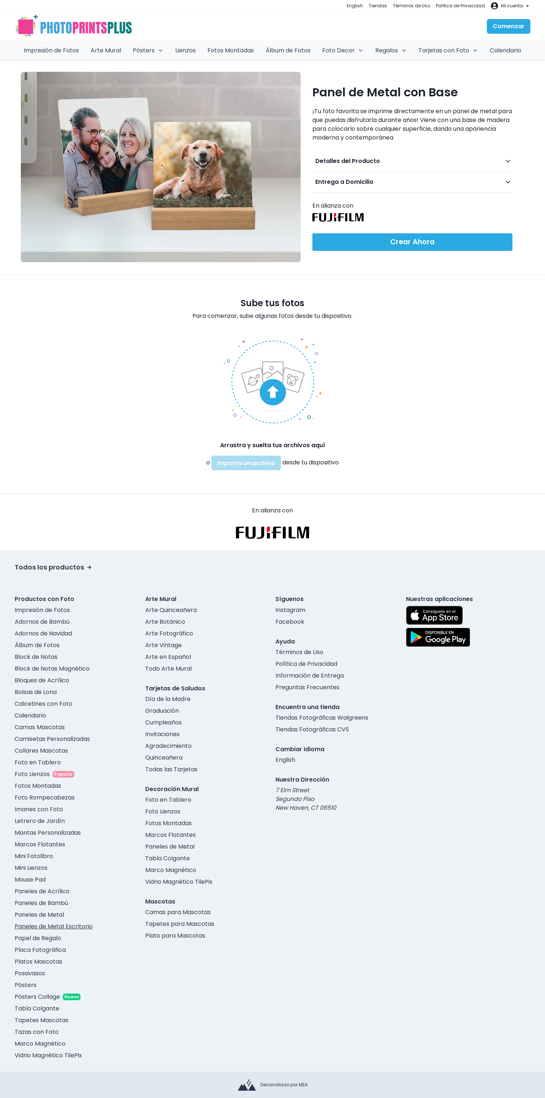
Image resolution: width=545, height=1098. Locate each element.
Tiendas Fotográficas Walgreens (321, 717)
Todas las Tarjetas (171, 769)
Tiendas (378, 6)
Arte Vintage (163, 645)
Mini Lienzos (31, 868)
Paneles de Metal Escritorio (54, 926)
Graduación (162, 710)
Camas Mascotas (40, 727)
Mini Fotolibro (34, 856)
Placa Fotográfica (40, 950)
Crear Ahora (412, 242)
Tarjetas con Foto (448, 50)
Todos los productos (53, 567)
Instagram (290, 610)
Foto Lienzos (32, 774)
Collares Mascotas (41, 750)
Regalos (391, 50)
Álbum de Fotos (288, 50)
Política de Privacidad (460, 6)
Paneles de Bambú (41, 903)
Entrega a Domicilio (344, 182)
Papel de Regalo (38, 938)
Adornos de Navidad (43, 633)
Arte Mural (106, 50)
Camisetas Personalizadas (52, 739)
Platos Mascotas (38, 961)
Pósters (148, 50)
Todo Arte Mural (168, 668)
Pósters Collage (37, 997)
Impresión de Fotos (51, 50)
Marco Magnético (40, 1043)
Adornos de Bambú (42, 621)
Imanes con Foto (39, 809)
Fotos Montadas (230, 50)
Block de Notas (36, 657)
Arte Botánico (165, 621)
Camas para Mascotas (178, 912)
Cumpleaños (163, 722)
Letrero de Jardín (40, 821)
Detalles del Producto (347, 161)
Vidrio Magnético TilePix (48, 1055)
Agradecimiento (168, 746)
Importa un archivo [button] (246, 463)
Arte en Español (168, 657)
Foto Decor (343, 50)
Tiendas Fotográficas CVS (312, 729)
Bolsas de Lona (36, 692)
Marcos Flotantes (40, 844)
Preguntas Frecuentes (307, 687)
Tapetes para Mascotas (179, 924)
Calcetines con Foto (43, 704)
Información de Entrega (309, 675)
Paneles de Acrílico (42, 891)
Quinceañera (164, 757)
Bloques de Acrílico (42, 680)
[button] (272, 380)
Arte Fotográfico (169, 633)
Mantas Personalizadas (48, 832)
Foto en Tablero (38, 762)
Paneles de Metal (39, 914)
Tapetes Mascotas (41, 1020)
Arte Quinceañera (171, 610)
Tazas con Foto (37, 1032)
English (355, 6)
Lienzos (185, 50)
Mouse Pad (30, 879)
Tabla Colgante (37, 1008)
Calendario (505, 50)
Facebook (289, 621)
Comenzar (509, 26)
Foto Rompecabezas (45, 797)
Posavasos (30, 973)
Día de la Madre (168, 699)
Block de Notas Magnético (52, 668)
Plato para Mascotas (175, 935)
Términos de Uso (411, 6)
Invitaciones (162, 734)
